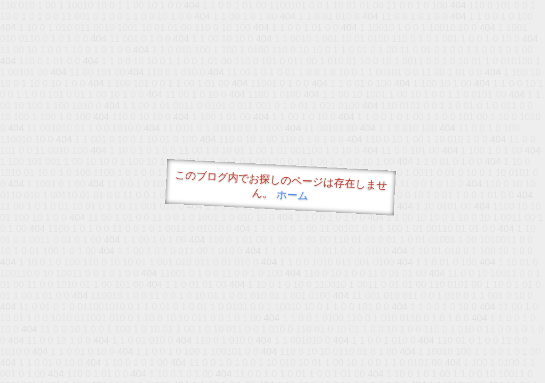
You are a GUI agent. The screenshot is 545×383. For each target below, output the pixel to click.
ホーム (292, 195)
